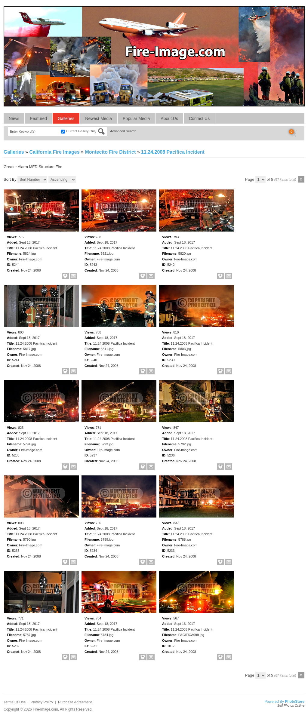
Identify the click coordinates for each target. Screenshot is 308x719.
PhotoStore (294, 701)
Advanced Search (123, 131)
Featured (38, 118)
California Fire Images (54, 152)
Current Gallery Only (81, 131)
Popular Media (136, 118)
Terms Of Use (15, 702)
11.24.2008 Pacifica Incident (173, 152)
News (14, 118)
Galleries (66, 118)
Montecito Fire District (110, 152)
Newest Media (98, 118)
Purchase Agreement (75, 702)
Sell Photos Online (291, 705)
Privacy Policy (42, 702)
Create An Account (289, 8)
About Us (169, 118)
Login (265, 8)
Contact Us (199, 118)
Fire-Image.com (45, 709)
